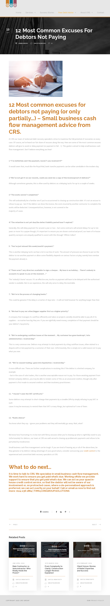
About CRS (85, 12)
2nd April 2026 (18, 563)
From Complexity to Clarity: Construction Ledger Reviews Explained (54, 569)
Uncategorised (40, 43)
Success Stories (47, 12)
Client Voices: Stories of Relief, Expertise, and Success (86, 568)
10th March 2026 (51, 563)
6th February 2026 (84, 563)
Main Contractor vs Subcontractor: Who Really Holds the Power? (22, 569)
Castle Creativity (23, 579)
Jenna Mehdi (23, 43)
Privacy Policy (97, 600)
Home (18, 12)
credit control (89, 451)
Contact (100, 12)
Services (29, 12)
